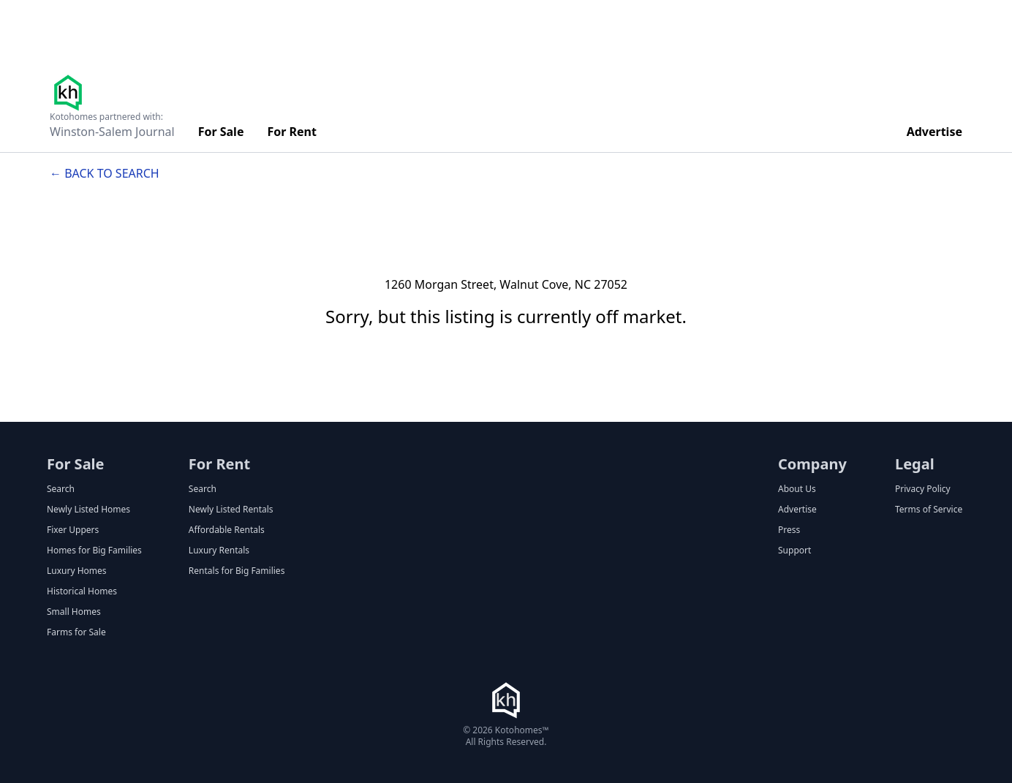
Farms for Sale (76, 632)
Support (794, 550)
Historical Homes (82, 591)
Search (61, 489)
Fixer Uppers (73, 530)
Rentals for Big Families (237, 571)
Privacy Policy (923, 489)
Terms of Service (928, 509)
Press (789, 530)
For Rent (292, 132)
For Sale (221, 132)
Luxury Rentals (219, 550)
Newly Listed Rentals (231, 509)
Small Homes (74, 612)
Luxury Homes (77, 571)
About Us (797, 489)
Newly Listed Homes (88, 509)
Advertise (934, 132)
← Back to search (104, 173)
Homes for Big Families (94, 550)
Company (812, 464)
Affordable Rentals (227, 530)
